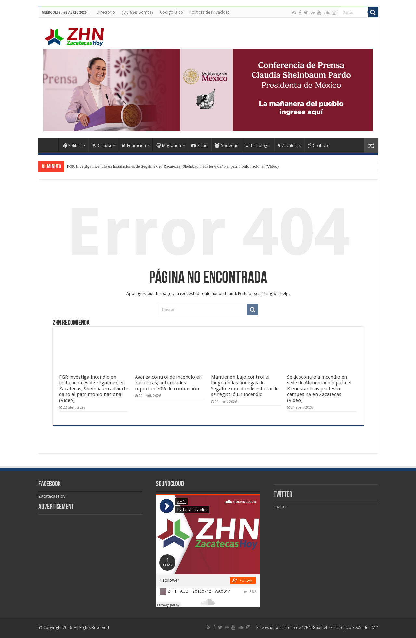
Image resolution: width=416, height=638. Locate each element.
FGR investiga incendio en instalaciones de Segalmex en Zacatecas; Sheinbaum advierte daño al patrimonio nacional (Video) (173, 166)
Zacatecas (289, 145)
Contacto (319, 145)
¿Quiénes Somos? (137, 12)
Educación (134, 145)
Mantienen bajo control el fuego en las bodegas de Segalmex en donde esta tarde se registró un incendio (245, 385)
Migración (168, 145)
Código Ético (171, 12)
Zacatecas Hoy (51, 496)
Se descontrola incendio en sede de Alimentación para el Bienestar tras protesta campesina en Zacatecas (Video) (319, 388)
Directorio (106, 12)
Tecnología (258, 145)
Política (72, 145)
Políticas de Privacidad (209, 12)
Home (50, 145)
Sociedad (227, 145)
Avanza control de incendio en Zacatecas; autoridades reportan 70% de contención (168, 383)
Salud (199, 145)
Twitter (283, 494)
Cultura (101, 145)
